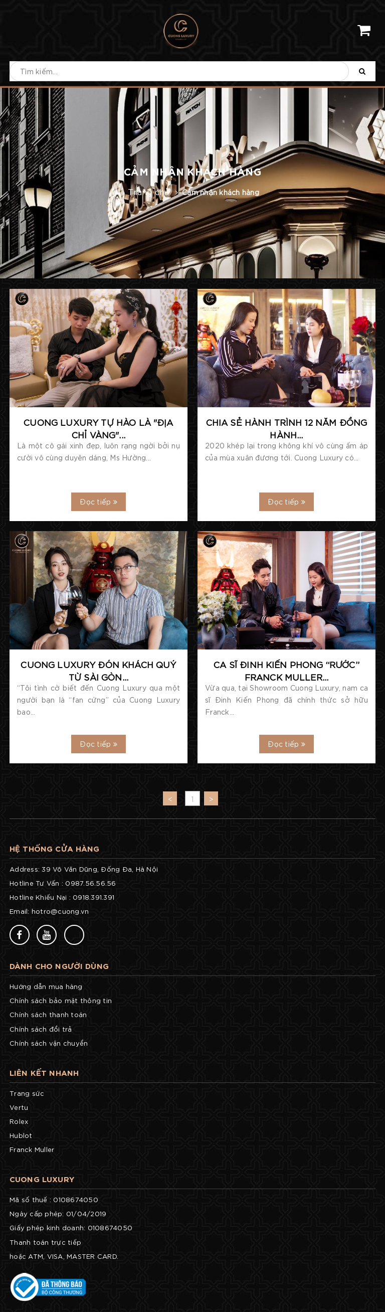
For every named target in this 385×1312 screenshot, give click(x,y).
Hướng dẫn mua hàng (46, 986)
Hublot (21, 1135)
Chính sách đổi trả (41, 1029)
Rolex (19, 1121)
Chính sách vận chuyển (49, 1043)
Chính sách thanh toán (48, 1014)
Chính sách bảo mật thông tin (61, 1000)
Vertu (19, 1107)
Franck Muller (32, 1149)
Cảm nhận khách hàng (220, 192)
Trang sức (27, 1093)
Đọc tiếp (98, 501)
